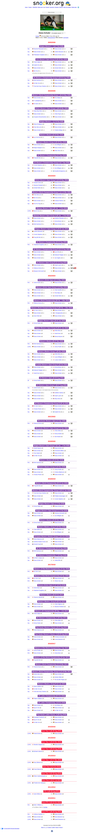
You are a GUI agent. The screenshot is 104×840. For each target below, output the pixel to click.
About (42, 827)
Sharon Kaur (58, 581)
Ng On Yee (36, 211)
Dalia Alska (57, 330)
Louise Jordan (58, 359)
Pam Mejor (57, 292)
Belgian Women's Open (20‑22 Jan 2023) (51, 320)
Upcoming (52, 7)
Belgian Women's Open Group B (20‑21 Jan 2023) (51, 328)
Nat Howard (58, 436)
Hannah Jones (37, 182)
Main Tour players (67, 7)
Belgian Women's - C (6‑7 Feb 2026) (52, 46)
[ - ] (64, 32)
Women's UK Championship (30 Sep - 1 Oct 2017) (51, 611)
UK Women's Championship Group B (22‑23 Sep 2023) (51, 249)
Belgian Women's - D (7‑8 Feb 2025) (52, 121)
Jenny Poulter (58, 346)
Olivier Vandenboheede (39, 776)
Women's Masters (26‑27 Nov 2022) (51, 341)
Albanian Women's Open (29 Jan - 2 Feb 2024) (51, 208)
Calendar (57, 7)
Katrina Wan (37, 674)
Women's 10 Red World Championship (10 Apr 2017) (51, 657)
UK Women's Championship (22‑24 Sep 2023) (52, 242)
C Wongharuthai (59, 313)
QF (28, 380)
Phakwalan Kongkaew (39, 54)
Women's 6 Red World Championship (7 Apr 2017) (51, 648)
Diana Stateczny (38, 539)
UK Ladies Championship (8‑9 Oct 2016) (51, 696)
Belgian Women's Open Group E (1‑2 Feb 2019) (51, 510)
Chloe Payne (58, 113)
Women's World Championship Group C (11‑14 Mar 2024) (52, 192)
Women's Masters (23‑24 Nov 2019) (51, 460)
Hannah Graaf (37, 544)
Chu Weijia (57, 97)
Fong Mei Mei (37, 157)
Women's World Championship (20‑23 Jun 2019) (52, 483)
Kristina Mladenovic (59, 472)
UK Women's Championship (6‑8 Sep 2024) (51, 155)
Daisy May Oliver (38, 111)
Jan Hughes (58, 257)
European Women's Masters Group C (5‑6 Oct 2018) (51, 536)
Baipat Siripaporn (38, 147)
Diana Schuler (58, 48)
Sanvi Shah (36, 316)
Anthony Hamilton (38, 814)
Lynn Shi (57, 252)
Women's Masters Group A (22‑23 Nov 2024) (51, 142)
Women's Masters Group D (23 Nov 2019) (51, 467)
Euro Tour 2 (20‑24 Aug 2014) (51, 749)
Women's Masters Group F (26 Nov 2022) (51, 351)
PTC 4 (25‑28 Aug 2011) (51, 791)
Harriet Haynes (37, 448)
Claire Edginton (58, 604)
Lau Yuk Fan (37, 137)
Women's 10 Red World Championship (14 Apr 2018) (51, 569)
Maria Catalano (37, 686)
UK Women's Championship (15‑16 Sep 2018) (52, 548)
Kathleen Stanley (59, 392)
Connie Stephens (38, 165)
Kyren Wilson (37, 794)
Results (47, 7)
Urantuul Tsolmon (59, 200)
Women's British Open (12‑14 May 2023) (51, 280)
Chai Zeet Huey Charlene (40, 86)
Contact (49, 827)
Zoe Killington (58, 144)
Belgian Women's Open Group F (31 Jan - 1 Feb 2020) (52, 445)
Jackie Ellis (57, 560)
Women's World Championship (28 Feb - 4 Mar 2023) (51, 300)
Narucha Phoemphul (39, 48)
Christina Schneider (59, 636)
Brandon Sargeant (38, 744)
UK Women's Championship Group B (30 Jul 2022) (52, 403)
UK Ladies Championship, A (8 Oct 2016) (51, 702)
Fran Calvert (37, 453)
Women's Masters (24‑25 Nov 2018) (51, 520)
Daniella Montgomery (60, 171)
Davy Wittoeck (37, 762)
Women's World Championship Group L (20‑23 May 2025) (51, 95)
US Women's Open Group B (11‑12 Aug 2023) (52, 262)
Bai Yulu (36, 71)
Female (37, 36)
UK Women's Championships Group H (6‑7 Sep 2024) (51, 162)
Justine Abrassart (59, 51)
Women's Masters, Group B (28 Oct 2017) (51, 601)
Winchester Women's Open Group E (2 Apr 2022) (51, 428)
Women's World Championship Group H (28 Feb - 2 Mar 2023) (51, 308)
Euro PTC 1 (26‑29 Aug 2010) (51, 811)
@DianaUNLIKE (51, 37)
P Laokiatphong (37, 100)
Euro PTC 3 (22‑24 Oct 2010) (51, 802)
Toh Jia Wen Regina (60, 679)
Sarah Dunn (58, 333)
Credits (53, 827)
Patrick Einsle (37, 733)
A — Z (45, 827)
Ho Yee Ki (36, 310)
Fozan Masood (37, 769)
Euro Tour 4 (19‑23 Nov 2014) (51, 742)
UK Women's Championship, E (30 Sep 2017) (52, 618)
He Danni (36, 103)
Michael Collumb (38, 751)
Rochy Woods (58, 433)
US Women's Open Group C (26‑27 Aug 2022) (52, 385)
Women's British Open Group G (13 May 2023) (51, 287)
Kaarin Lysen (58, 265)
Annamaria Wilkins (59, 450)
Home (26, 7)
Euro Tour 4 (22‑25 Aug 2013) (51, 773)
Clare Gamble (58, 290)
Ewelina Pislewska (59, 218)
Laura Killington (58, 357)
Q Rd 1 (29, 211)
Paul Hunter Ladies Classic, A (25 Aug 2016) (51, 714)
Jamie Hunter (37, 282)
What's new (40, 7)
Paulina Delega (58, 130)
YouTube (45, 807)
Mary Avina (57, 398)
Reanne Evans (37, 666)
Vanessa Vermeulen (60, 513)
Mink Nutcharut (37, 80)
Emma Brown (58, 221)
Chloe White (58, 430)
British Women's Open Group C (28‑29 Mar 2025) (51, 108)
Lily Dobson (57, 705)
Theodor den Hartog (39, 782)
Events (30, 7)
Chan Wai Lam (37, 127)
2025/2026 (35, 7)
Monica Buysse (58, 336)
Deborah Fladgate (59, 254)
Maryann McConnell (39, 271)
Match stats (74, 7)
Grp (28, 48)
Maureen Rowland (38, 185)
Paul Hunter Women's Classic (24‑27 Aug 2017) (51, 627)
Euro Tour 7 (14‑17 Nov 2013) (51, 760)
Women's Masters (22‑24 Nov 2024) (51, 135)
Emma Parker (37, 323)
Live (44, 7)
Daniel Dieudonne (59, 819)
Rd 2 (29, 578)
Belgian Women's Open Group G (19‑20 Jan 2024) (51, 229)
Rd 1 (29, 137)
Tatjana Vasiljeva (38, 698)
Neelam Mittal (58, 677)
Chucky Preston (38, 409)
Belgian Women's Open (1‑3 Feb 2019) (51, 503)
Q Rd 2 (29, 733)
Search (57, 827)
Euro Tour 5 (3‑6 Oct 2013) (51, 766)
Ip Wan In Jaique (38, 557)
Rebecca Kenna (38, 268)
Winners (61, 7)
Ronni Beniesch (58, 816)
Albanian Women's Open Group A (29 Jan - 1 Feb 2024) (51, 215)
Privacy (60, 827)
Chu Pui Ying (37, 203)
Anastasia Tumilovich (39, 717)
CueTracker (65, 37)
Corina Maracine (59, 639)
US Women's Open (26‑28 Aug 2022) (52, 378)
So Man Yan (37, 83)
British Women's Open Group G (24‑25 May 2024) (51, 180)
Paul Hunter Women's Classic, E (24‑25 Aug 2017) (51, 634)
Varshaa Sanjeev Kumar (40, 541)
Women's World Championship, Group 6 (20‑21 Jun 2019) (51, 490)
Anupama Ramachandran (40, 117)
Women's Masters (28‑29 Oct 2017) (51, 595)
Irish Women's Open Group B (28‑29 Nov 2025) (51, 59)
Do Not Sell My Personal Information (10, 828)
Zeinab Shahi (58, 68)
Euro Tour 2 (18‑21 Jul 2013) (51, 780)
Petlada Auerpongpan (60, 496)
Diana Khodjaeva (38, 124)
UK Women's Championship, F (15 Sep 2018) (52, 555)
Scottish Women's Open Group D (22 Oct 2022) (51, 364)
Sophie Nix (36, 65)
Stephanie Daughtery (39, 244)
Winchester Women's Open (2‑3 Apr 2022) (52, 421)
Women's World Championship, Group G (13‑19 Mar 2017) (51, 671)
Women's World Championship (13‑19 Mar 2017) (52, 664)
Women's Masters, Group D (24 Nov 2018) (52, 527)
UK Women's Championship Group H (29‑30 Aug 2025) (51, 77)
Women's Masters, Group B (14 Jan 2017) (52, 684)
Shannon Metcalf (38, 597)
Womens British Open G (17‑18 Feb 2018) (52, 585)
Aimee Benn (37, 587)
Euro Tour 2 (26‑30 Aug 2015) (51, 731)
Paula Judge (37, 62)
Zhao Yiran (57, 150)
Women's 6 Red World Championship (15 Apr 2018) (52, 576)
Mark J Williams (38, 805)
